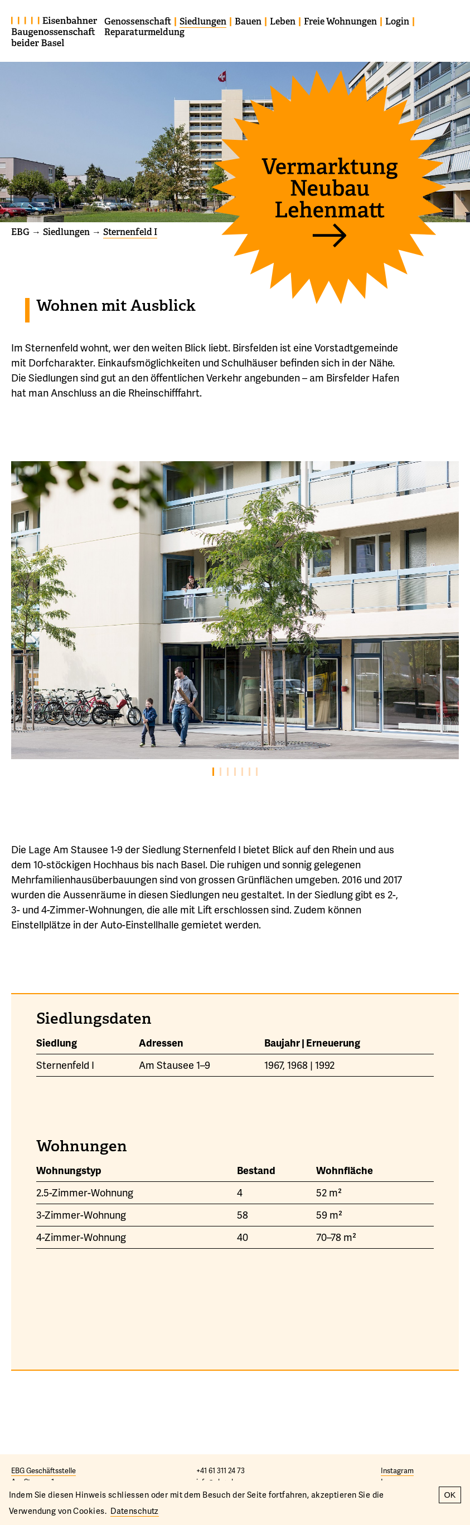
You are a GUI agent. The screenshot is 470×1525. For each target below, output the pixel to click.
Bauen (248, 21)
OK (450, 1494)
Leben (282, 21)
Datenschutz (134, 1510)
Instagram (397, 1470)
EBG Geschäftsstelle (43, 1470)
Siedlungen (203, 21)
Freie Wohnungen (340, 21)
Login (397, 21)
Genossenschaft (137, 21)
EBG (20, 232)
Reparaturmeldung (144, 32)
